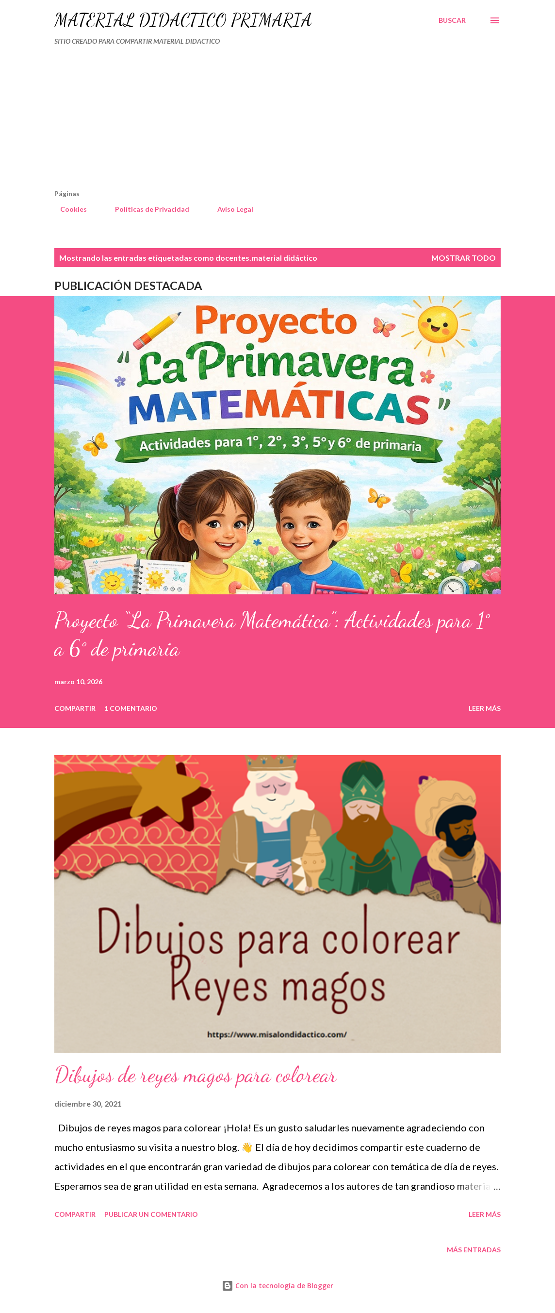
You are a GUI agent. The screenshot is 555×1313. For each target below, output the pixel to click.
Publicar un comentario (151, 1214)
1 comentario (130, 708)
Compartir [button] (75, 708)
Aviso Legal (229, 209)
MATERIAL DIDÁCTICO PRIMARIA (183, 20)
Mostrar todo (463, 257)
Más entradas (474, 1250)
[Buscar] (452, 20)
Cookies (67, 209)
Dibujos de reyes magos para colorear (195, 1074)
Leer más (485, 708)
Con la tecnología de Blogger (277, 1285)
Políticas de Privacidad (146, 209)
